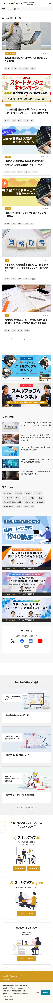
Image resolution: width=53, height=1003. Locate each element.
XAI (19, 68)
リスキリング (8, 498)
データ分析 (7, 493)
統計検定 (18, 493)
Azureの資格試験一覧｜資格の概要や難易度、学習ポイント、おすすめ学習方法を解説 (26, 321)
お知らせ (7, 105)
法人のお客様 (33, 868)
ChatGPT (37, 493)
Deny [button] (37, 993)
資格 (6, 260)
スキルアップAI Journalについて (12, 976)
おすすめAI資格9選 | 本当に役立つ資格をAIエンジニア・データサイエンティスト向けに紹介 (26, 268)
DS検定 (32, 279)
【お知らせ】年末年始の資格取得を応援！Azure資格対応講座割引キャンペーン (24, 162)
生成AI (28, 493)
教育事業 (40, 502)
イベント (26, 68)
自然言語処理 (8, 506)
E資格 (31, 498)
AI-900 (13, 120)
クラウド (33, 68)
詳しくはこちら (25, 913)
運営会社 (6, 980)
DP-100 (14, 68)
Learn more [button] (8, 999)
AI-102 (7, 68)
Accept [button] (45, 993)
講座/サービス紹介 (10, 53)
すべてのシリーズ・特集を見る (25, 808)
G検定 (40, 498)
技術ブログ (29, 502)
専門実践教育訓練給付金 (12, 502)
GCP (32, 120)
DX (24, 498)
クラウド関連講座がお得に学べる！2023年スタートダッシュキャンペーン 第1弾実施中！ (26, 111)
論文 (19, 506)
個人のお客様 (19, 868)
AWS (19, 120)
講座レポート (29, 506)
